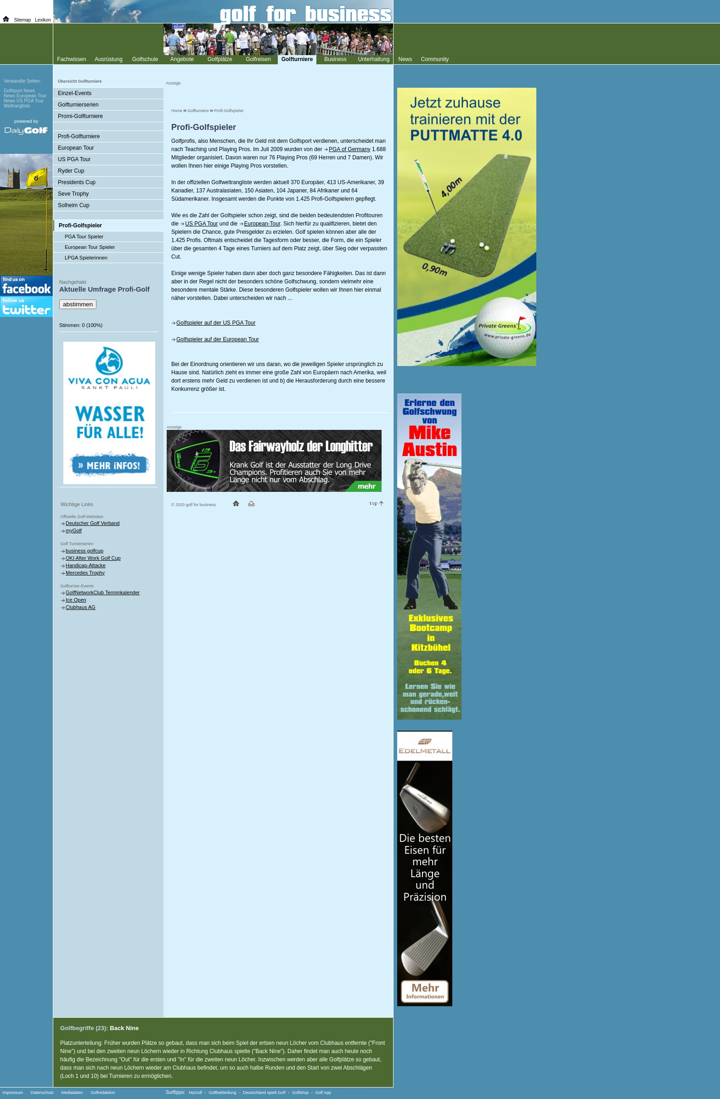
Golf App (323, 1092)
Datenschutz (42, 1092)
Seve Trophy (73, 194)
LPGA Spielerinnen (86, 257)
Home (176, 110)
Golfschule (145, 59)
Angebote (182, 59)
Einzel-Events (74, 93)
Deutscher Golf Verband (92, 523)
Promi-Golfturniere (80, 116)
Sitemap (22, 20)
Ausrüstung (109, 59)
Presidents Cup (77, 182)
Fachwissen (71, 59)
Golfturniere (198, 110)
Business (335, 59)
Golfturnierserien (78, 104)
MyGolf (195, 1092)
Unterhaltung (374, 59)
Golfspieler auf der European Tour (217, 339)
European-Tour (262, 223)
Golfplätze (220, 59)
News (405, 59)
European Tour (76, 148)
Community (435, 59)
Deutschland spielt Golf (264, 1092)
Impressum (13, 1092)
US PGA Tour (201, 223)
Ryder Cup (71, 171)
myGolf (74, 530)
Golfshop (300, 1092)
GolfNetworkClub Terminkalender (103, 592)
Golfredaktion (102, 1092)
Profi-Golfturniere (79, 136)
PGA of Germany (350, 149)
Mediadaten (72, 1092)
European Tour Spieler (90, 247)
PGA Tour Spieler (84, 236)
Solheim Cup (74, 205)
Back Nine (124, 1028)
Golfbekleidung (222, 1092)
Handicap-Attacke (86, 565)
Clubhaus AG (81, 607)
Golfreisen (258, 59)
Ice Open (76, 600)
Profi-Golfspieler (229, 110)
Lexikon (43, 20)
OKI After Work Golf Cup (93, 558)
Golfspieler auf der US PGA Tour (216, 323)
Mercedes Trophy (85, 572)
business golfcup (84, 550)
